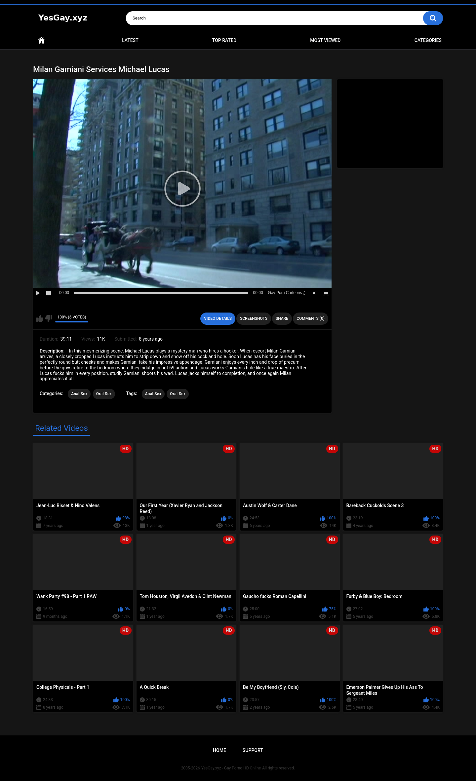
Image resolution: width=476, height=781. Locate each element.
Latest (130, 40)
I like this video (39, 318)
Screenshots (253, 318)
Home (41, 40)
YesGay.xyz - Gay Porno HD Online (231, 768)
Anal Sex (79, 393)
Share (282, 318)
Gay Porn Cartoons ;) (286, 292)
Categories (428, 40)
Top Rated (224, 40)
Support (253, 750)
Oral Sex (104, 393)
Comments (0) (311, 318)
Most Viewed (325, 40)
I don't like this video (48, 318)
